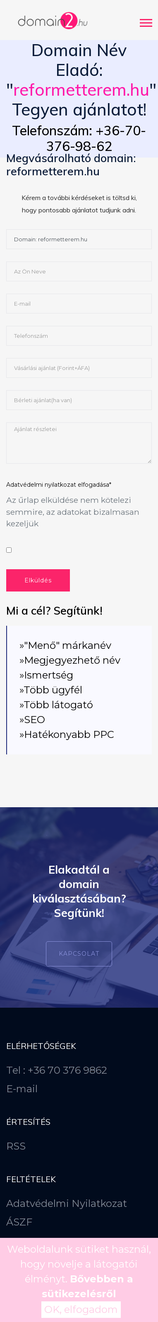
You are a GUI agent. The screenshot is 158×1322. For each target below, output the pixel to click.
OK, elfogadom (81, 1309)
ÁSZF (19, 1222)
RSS (16, 1146)
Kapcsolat (79, 953)
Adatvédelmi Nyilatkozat (66, 1203)
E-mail (22, 1089)
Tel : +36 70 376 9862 (56, 1070)
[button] (145, 21)
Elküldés (38, 580)
